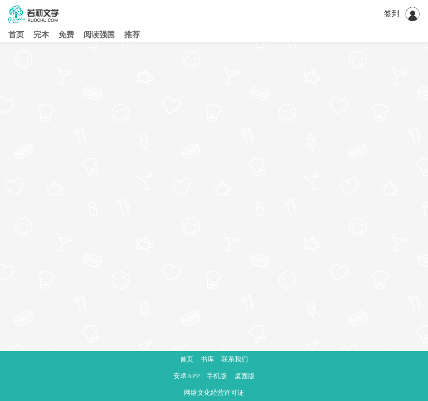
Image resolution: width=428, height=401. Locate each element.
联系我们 (234, 359)
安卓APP (186, 376)
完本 (41, 35)
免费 (66, 35)
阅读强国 (99, 35)
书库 (207, 359)
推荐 (132, 35)
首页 (16, 35)
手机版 (217, 376)
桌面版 (245, 376)
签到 (392, 13)
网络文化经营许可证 (214, 393)
